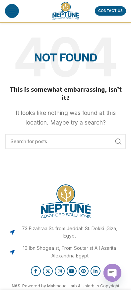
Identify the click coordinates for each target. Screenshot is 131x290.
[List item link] (65, 232)
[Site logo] (65, 10)
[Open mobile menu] (12, 11)
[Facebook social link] (36, 271)
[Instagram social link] (60, 271)
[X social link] (48, 271)
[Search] (65, 141)
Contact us (110, 10)
